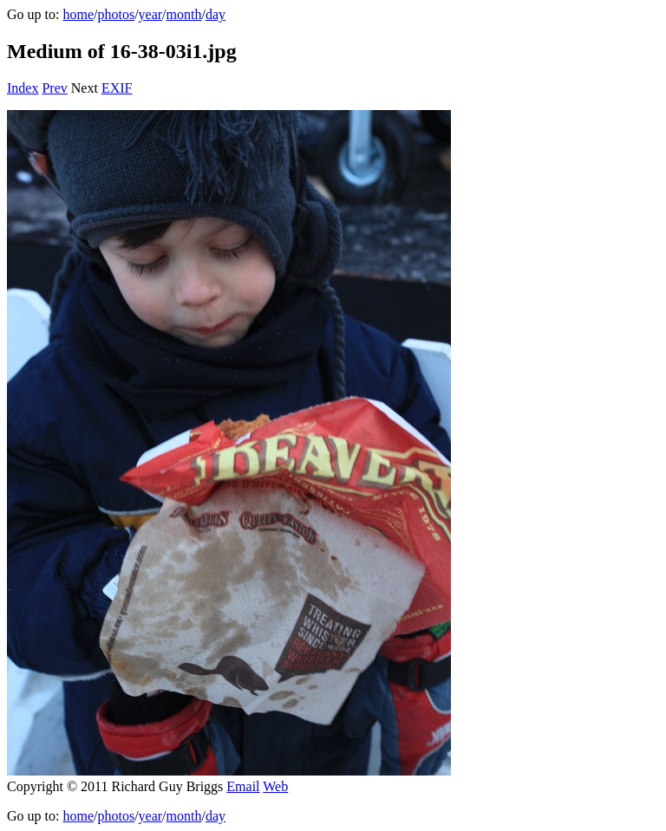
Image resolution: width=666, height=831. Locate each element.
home (78, 14)
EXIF (117, 88)
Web (275, 786)
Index (22, 88)
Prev (54, 88)
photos (115, 14)
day (215, 14)
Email (242, 786)
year (151, 14)
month (184, 14)
